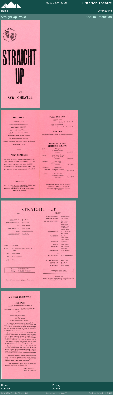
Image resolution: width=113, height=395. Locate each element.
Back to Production (99, 17)
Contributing (105, 10)
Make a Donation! (57, 2)
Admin (56, 388)
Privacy (56, 385)
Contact (5, 388)
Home (4, 10)
